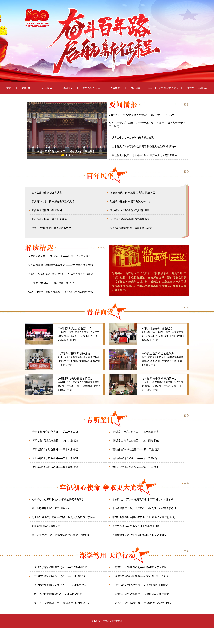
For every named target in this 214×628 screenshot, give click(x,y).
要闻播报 (25, 88)
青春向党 (115, 88)
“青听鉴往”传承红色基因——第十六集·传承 (55, 467)
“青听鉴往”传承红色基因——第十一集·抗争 (135, 467)
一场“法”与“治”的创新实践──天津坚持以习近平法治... (141, 576)
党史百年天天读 (92, 88)
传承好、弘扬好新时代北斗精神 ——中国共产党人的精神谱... (61, 274)
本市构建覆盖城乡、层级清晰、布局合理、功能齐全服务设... (145, 508)
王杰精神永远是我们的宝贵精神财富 (129, 210)
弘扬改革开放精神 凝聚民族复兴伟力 (130, 201)
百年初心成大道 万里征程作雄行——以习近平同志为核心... (60, 256)
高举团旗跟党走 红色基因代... (75, 328)
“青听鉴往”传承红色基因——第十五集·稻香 (135, 431)
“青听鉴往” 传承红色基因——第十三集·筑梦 (135, 449)
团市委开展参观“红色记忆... (158, 328)
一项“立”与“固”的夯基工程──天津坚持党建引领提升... (61, 603)
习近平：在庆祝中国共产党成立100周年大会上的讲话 (141, 114)
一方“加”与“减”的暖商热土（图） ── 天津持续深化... (60, 576)
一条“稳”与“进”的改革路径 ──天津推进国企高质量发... (141, 594)
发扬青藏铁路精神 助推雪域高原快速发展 (132, 192)
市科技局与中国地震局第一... (159, 378)
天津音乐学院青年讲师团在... (75, 353)
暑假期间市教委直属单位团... (75, 378)
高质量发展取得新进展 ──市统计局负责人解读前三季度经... (64, 517)
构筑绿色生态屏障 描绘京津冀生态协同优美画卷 (58, 499)
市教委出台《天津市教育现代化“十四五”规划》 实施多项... (144, 499)
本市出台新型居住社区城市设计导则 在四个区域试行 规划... (144, 517)
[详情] (116, 126)
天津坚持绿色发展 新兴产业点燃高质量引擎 (136, 526)
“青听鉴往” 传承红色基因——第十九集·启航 (55, 440)
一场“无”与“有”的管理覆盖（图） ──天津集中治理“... (60, 567)
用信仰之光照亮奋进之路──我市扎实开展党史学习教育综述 (144, 155)
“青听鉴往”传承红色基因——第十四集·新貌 (135, 440)
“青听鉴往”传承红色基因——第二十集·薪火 (55, 431)
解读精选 (66, 88)
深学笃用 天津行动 (197, 88)
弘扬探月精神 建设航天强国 (47, 210)
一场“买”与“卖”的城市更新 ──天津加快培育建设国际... (141, 603)
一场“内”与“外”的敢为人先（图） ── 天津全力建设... (60, 585)
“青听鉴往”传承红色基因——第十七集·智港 (55, 458)
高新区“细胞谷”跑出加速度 (46, 526)
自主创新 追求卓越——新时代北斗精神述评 (52, 283)
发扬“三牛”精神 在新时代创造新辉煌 (51, 228)
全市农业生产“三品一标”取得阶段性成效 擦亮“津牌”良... (62, 535)
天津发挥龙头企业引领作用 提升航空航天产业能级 (139, 535)
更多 (186, 104)
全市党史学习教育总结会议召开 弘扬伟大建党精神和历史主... (145, 146)
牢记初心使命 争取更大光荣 (163, 88)
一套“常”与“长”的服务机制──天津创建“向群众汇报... (140, 567)
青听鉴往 (135, 88)
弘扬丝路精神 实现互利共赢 (47, 192)
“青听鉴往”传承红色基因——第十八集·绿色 (55, 449)
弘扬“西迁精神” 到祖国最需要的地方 (129, 219)
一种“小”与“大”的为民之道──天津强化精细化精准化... (141, 585)
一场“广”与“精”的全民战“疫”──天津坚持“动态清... (58, 594)
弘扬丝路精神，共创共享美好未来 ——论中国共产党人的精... (61, 265)
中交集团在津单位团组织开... (159, 353)
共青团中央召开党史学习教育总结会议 (133, 137)
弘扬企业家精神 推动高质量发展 (49, 219)
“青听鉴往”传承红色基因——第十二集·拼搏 (135, 458)
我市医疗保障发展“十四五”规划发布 (51, 508)
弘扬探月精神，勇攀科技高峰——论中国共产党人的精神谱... (61, 291)
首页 (8, 88)
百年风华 (47, 88)
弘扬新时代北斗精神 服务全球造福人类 (53, 201)
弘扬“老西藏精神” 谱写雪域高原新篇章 (131, 228)
